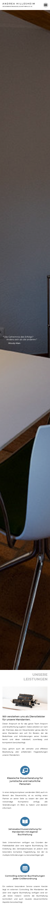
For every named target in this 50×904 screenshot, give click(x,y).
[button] (45, 5)
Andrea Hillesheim (18, 3)
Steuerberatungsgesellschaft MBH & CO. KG (17, 6)
